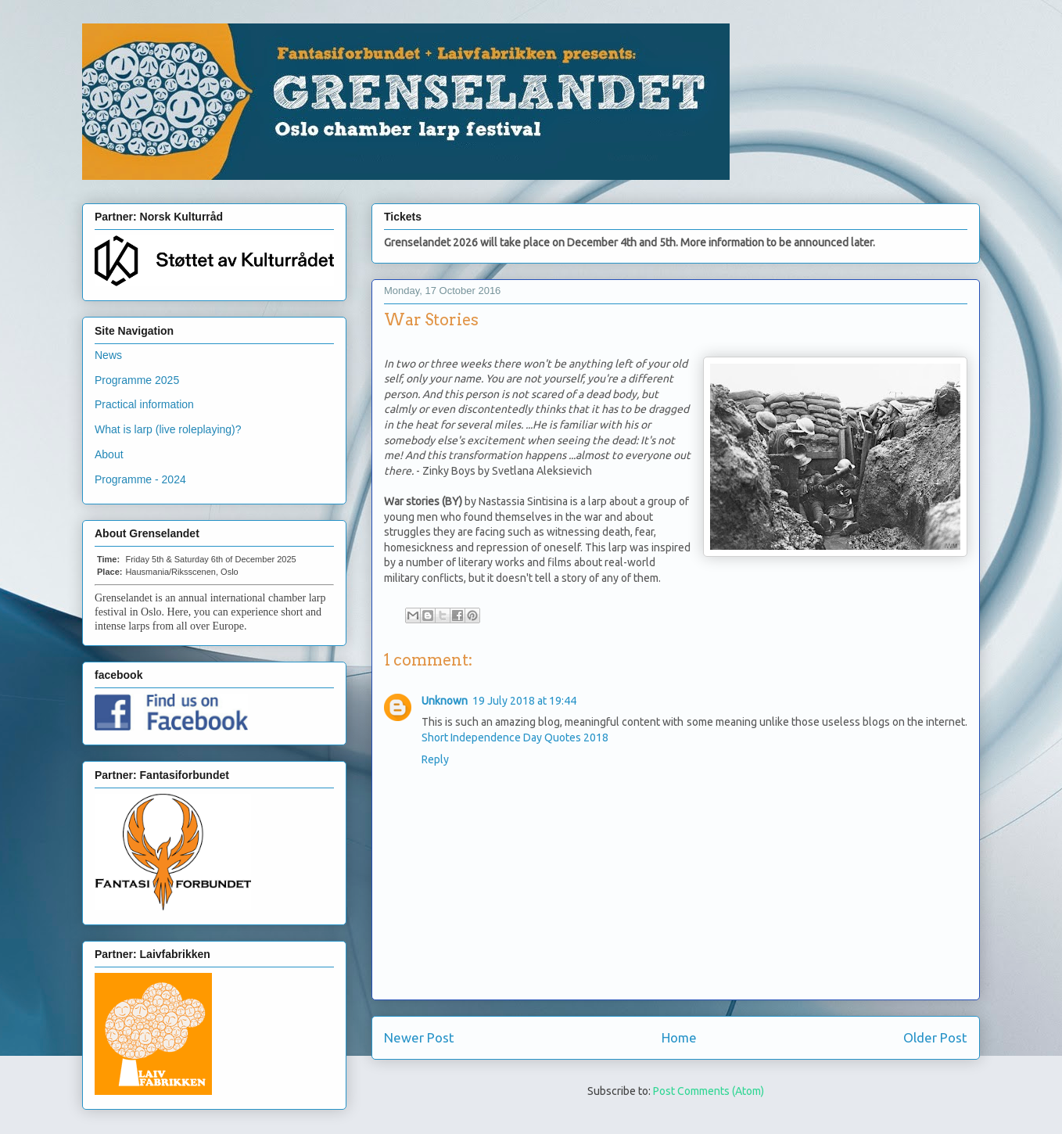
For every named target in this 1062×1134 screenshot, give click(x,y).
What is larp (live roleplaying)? (168, 429)
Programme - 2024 (140, 479)
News (108, 355)
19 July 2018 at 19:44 (524, 700)
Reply (435, 759)
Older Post (935, 1037)
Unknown (445, 700)
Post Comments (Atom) (708, 1091)
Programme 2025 (137, 380)
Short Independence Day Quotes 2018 (515, 737)
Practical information (144, 404)
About (109, 454)
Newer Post (419, 1037)
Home (679, 1037)
